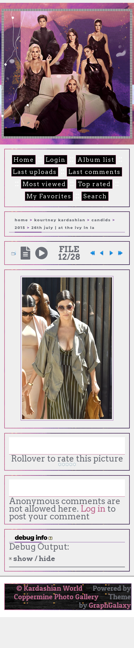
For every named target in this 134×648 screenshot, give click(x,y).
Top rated (94, 184)
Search (95, 196)
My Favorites (49, 196)
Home (24, 159)
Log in (93, 508)
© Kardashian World (49, 588)
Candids (101, 220)
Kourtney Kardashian (59, 220)
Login (56, 159)
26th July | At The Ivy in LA (63, 227)
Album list (95, 159)
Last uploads (35, 171)
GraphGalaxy (110, 605)
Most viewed (44, 184)
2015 (20, 227)
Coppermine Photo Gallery (56, 596)
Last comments (94, 171)
